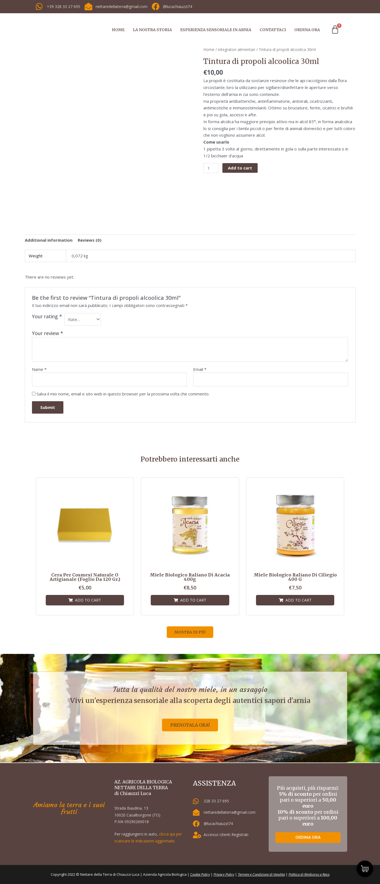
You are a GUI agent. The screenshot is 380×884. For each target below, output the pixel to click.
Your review (47, 333)
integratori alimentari (236, 49)
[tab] (48, 240)
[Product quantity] (210, 168)
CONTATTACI (273, 29)
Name (39, 369)
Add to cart (240, 168)
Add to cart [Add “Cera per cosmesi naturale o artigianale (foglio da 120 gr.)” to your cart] (88, 600)
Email (199, 369)
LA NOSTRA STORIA (152, 29)
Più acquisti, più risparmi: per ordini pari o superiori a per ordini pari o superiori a (308, 806)
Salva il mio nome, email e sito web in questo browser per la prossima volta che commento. (123, 394)
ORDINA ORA (307, 29)
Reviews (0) (89, 240)
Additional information (48, 240)
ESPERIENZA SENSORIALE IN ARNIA (215, 29)
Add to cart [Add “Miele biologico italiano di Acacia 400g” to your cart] (193, 600)
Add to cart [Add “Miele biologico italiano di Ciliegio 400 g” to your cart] (298, 600)
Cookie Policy (200, 874)
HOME (118, 29)
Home (208, 49)
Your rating (47, 316)
